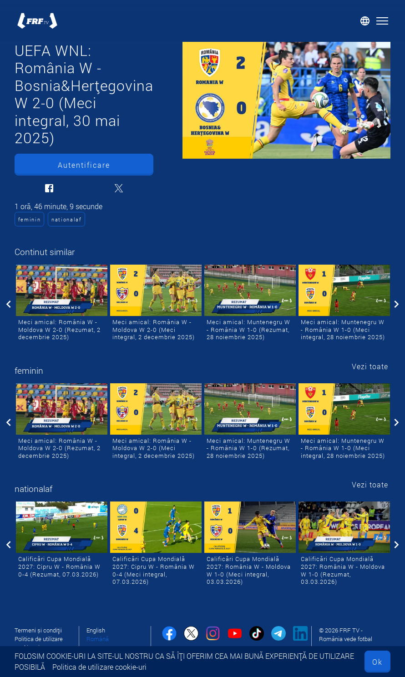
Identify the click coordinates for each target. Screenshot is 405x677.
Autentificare (84, 165)
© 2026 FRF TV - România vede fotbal (345, 634)
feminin (29, 219)
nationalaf (66, 219)
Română (97, 638)
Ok (377, 662)
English (95, 630)
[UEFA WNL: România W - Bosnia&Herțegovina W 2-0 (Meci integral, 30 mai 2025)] (286, 100)
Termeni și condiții (38, 630)
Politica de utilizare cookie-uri (99, 667)
